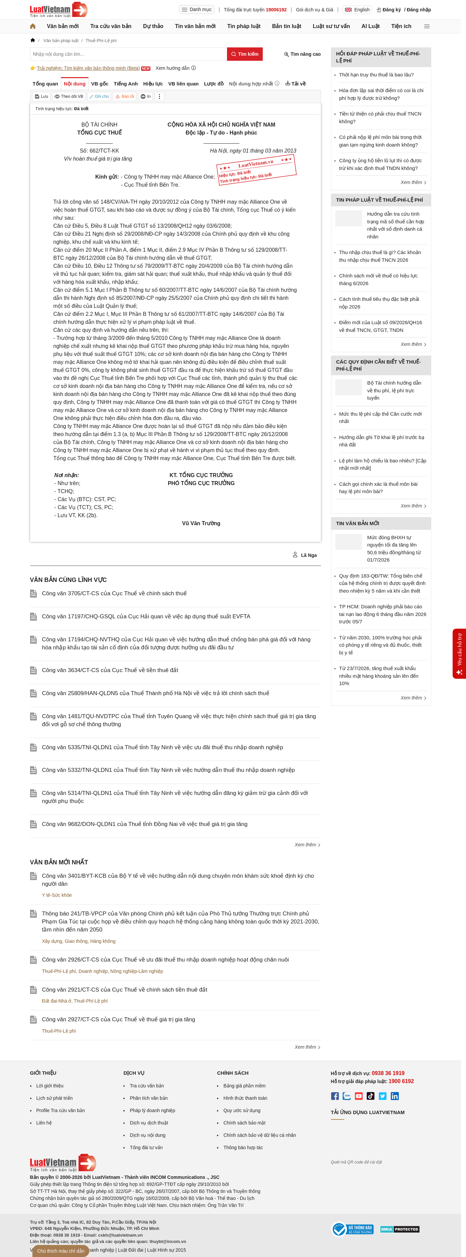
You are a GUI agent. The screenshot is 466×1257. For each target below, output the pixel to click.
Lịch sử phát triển (54, 1098)
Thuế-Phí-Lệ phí (59, 971)
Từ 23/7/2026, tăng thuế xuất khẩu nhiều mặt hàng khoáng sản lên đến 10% (379, 675)
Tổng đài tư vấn (146, 1147)
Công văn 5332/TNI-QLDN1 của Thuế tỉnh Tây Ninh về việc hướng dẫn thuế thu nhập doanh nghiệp (168, 770)
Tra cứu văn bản (110, 26)
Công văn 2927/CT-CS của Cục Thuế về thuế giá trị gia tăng (118, 1019)
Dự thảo (153, 26)
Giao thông (76, 941)
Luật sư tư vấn (331, 26)
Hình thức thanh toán (245, 1098)
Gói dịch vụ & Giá (314, 9)
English (357, 9)
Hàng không (103, 941)
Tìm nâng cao (302, 54)
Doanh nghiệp (93, 971)
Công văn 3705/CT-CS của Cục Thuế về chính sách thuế (114, 593)
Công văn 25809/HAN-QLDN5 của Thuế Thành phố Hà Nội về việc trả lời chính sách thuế (155, 693)
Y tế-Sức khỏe (57, 895)
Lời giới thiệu (50, 1085)
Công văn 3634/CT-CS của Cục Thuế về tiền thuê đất (110, 670)
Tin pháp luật (243, 26)
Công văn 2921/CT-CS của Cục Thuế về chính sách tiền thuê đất (124, 990)
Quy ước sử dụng (241, 1110)
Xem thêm (308, 844)
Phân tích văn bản (148, 1098)
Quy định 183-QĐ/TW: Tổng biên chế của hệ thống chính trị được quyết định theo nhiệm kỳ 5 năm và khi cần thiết (382, 583)
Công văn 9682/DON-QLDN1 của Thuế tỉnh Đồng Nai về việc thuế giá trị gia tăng (145, 824)
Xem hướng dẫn (176, 68)
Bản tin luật (286, 26)
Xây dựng (52, 941)
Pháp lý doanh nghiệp (152, 1110)
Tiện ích (401, 26)
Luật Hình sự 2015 (166, 1250)
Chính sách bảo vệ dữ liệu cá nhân (259, 1135)
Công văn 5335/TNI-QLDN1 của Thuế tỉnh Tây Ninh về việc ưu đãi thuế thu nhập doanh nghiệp (162, 747)
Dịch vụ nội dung (147, 1135)
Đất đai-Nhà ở (57, 1001)
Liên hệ (44, 1122)
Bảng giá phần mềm (244, 1085)
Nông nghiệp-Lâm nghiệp (136, 971)
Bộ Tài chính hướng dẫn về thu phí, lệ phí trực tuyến (394, 390)
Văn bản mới (63, 26)
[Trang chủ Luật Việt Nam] (59, 10)
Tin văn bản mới (195, 26)
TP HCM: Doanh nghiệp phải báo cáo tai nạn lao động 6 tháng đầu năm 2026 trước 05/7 (383, 614)
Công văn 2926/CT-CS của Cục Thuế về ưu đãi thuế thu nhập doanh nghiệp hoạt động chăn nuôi (165, 960)
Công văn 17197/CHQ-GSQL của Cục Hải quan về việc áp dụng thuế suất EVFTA (146, 616)
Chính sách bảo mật (244, 1122)
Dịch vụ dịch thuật (149, 1122)
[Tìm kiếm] (245, 54)
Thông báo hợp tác (243, 1147)
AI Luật (371, 26)
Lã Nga (305, 555)
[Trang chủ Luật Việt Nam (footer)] (63, 1170)
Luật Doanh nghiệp (94, 1250)
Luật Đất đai (130, 1250)
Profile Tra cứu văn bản (60, 1110)
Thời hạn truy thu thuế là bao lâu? (376, 74)
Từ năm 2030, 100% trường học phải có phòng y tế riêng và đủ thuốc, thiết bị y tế (380, 645)
